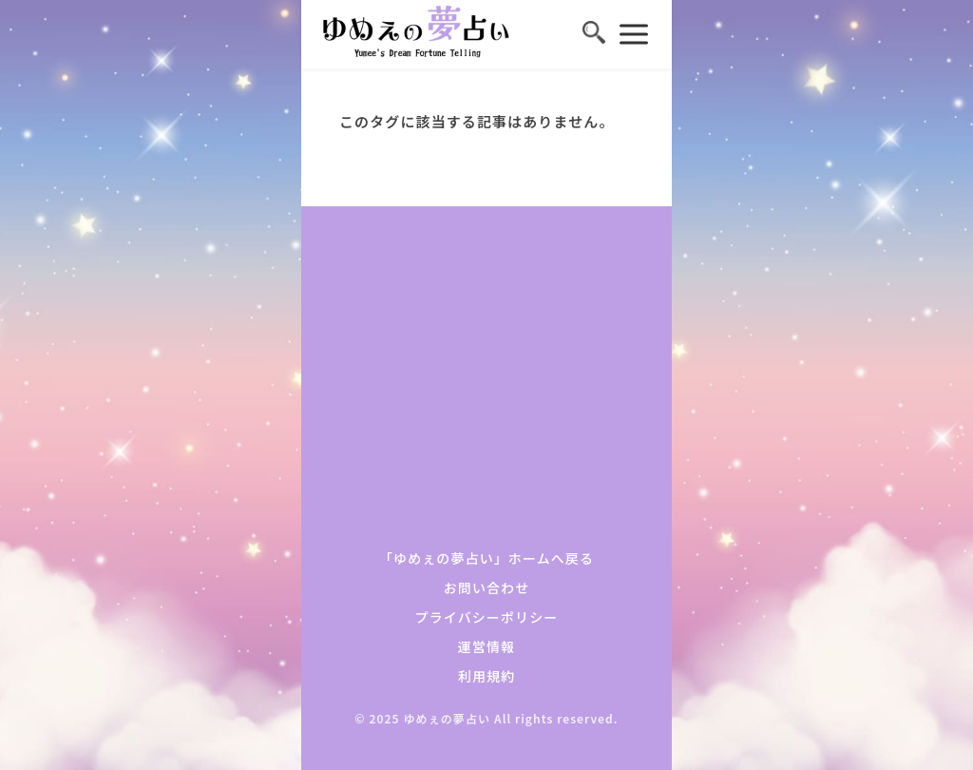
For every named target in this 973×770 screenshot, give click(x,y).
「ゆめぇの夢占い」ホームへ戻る (486, 558)
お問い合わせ (487, 587)
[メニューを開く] (634, 34)
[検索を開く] (593, 34)
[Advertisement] (486, 387)
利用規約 (486, 675)
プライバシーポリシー (487, 616)
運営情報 (486, 646)
